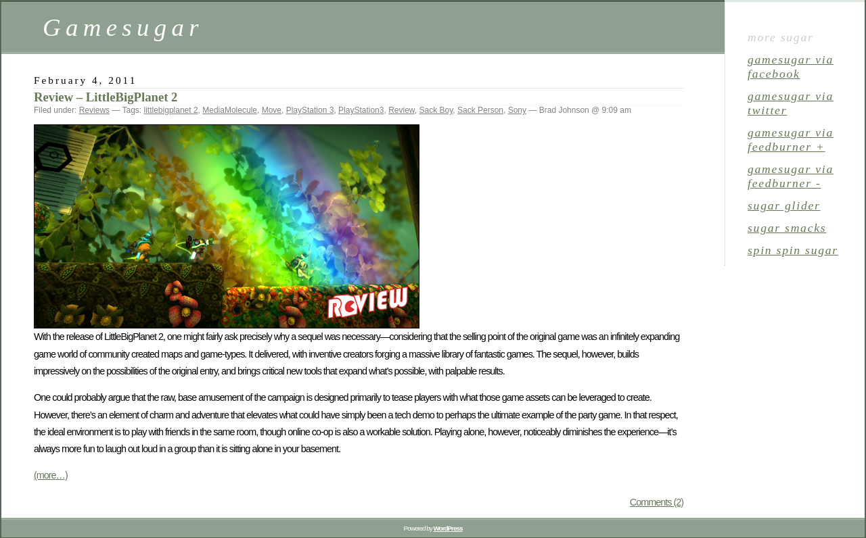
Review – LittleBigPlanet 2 (105, 97)
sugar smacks (787, 228)
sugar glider (784, 205)
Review (401, 110)
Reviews (94, 110)
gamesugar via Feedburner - (791, 176)
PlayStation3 (361, 110)
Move (271, 110)
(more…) (51, 475)
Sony (517, 110)
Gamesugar (123, 27)
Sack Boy (436, 110)
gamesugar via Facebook (791, 66)
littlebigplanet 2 (171, 110)
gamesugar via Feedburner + (791, 139)
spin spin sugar (793, 250)
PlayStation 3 (310, 110)
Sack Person (480, 110)
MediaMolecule (229, 110)
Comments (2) (656, 502)
